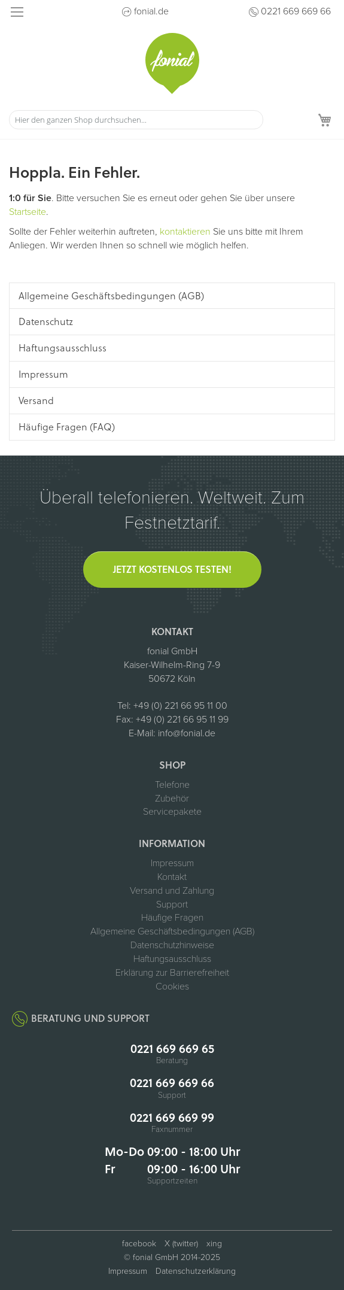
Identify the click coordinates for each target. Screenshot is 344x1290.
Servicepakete (172, 812)
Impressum (172, 863)
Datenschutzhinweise (172, 945)
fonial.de (151, 11)
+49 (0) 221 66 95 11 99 (182, 720)
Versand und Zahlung (172, 891)
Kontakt (172, 877)
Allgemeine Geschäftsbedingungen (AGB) (172, 931)
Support (172, 904)
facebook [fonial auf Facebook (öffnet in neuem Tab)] (139, 1244)
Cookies (172, 986)
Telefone (172, 785)
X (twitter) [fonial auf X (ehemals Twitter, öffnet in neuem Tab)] (181, 1244)
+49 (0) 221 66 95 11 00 (180, 706)
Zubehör (172, 799)
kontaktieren (185, 232)
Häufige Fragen (172, 918)
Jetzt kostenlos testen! (172, 569)
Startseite (27, 212)
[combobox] (136, 119)
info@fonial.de (186, 733)
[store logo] (172, 63)
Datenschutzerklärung (196, 1271)
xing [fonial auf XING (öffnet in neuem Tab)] (214, 1244)
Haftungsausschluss (172, 959)
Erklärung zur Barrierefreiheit (172, 973)
